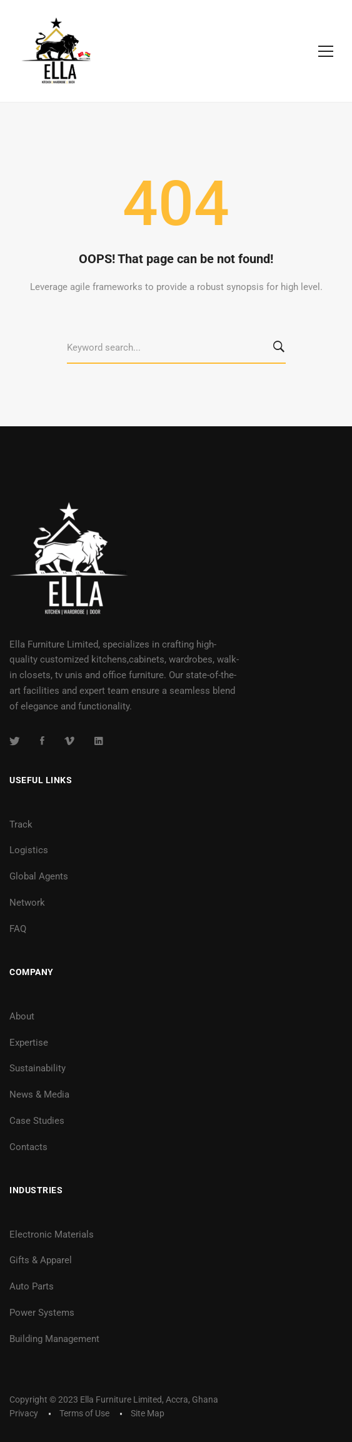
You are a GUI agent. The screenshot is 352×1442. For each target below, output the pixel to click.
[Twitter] (15, 740)
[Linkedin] (99, 740)
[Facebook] (42, 740)
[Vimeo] (69, 740)
